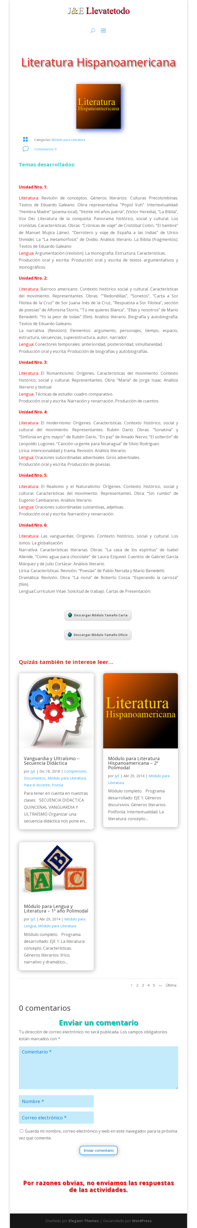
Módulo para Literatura (68, 140)
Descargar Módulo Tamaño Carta (98, 614)
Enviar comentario (99, 1150)
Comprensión (75, 771)
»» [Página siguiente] (160, 985)
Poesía (57, 785)
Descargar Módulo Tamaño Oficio (98, 634)
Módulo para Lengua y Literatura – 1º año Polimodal (56, 908)
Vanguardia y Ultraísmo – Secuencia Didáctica (52, 760)
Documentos (35, 778)
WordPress (142, 1220)
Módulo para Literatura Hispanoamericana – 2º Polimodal (134, 763)
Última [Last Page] (171, 985)
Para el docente (37, 785)
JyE (33, 771)
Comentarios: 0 (45, 149)
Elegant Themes (84, 1220)
